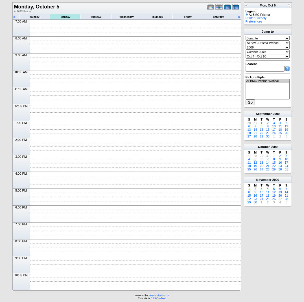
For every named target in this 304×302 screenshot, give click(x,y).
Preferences (254, 21)
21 (255, 133)
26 (286, 133)
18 (280, 129)
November (264, 179)
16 (267, 129)
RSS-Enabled (158, 298)
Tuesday (96, 16)
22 (261, 133)
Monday (65, 16)
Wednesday (127, 16)
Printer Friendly (256, 18)
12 (286, 126)
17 (273, 129)
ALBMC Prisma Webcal (267, 81)
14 (255, 129)
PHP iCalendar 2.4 (158, 295)
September (264, 114)
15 (261, 129)
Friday (188, 16)
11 (280, 126)
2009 (276, 114)
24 (273, 133)
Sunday (35, 16)
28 (255, 136)
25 (280, 133)
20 (249, 133)
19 (286, 129)
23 (267, 133)
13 (249, 129)
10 (273, 126)
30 (267, 136)
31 (286, 169)
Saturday (218, 16)
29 (261, 136)
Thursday (157, 16)
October (264, 146)
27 (249, 136)
